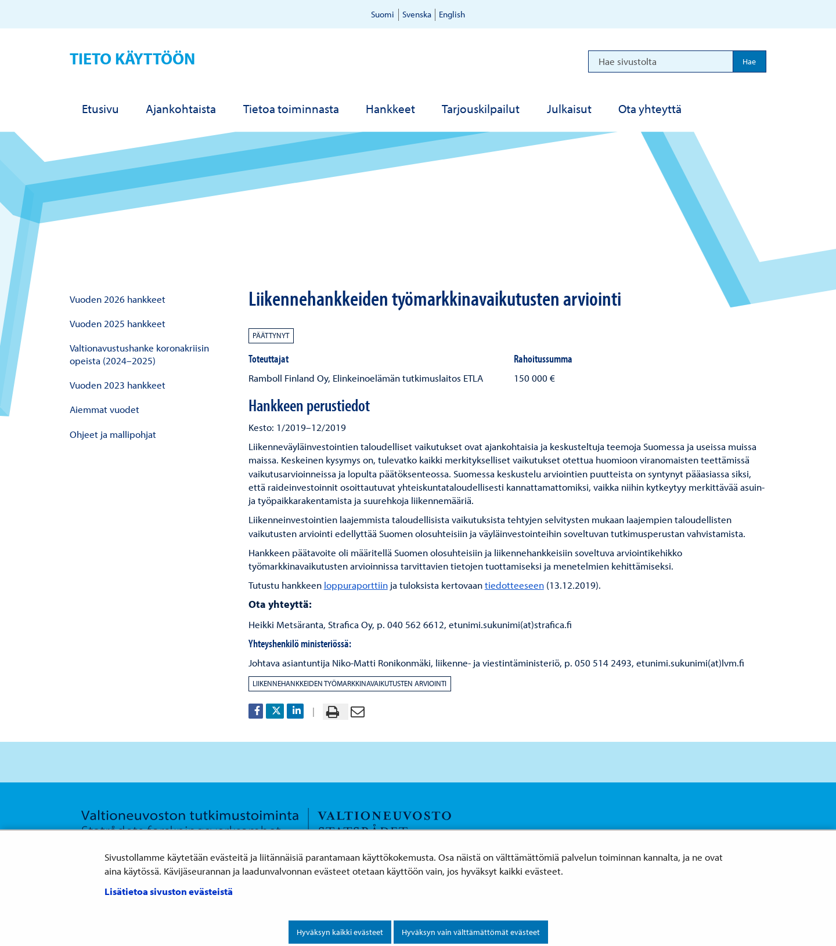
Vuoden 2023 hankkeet (117, 385)
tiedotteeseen (514, 585)
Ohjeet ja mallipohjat (113, 434)
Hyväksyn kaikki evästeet (340, 932)
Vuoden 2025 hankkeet (117, 323)
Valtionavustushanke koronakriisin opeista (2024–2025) (139, 354)
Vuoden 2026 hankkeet (117, 299)
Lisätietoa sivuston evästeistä (169, 891)
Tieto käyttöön (132, 58)
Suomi (382, 14)
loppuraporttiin (356, 585)
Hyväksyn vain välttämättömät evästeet (471, 932)
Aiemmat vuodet (104, 409)
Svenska (416, 14)
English (452, 14)
